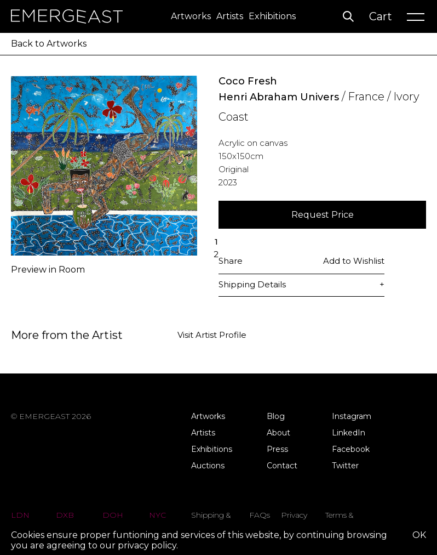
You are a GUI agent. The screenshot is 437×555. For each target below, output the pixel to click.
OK (419, 535)
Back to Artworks (49, 43)
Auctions (208, 466)
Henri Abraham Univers (279, 97)
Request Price (322, 214)
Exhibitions (272, 16)
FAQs (259, 515)
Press (277, 449)
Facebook (351, 449)
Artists (229, 16)
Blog (276, 416)
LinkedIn (348, 433)
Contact (282, 466)
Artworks (191, 16)
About (278, 433)
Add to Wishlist (353, 261)
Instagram (351, 416)
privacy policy (147, 545)
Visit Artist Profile (211, 335)
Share (231, 261)
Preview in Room (48, 269)
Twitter (345, 466)
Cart (380, 16)
